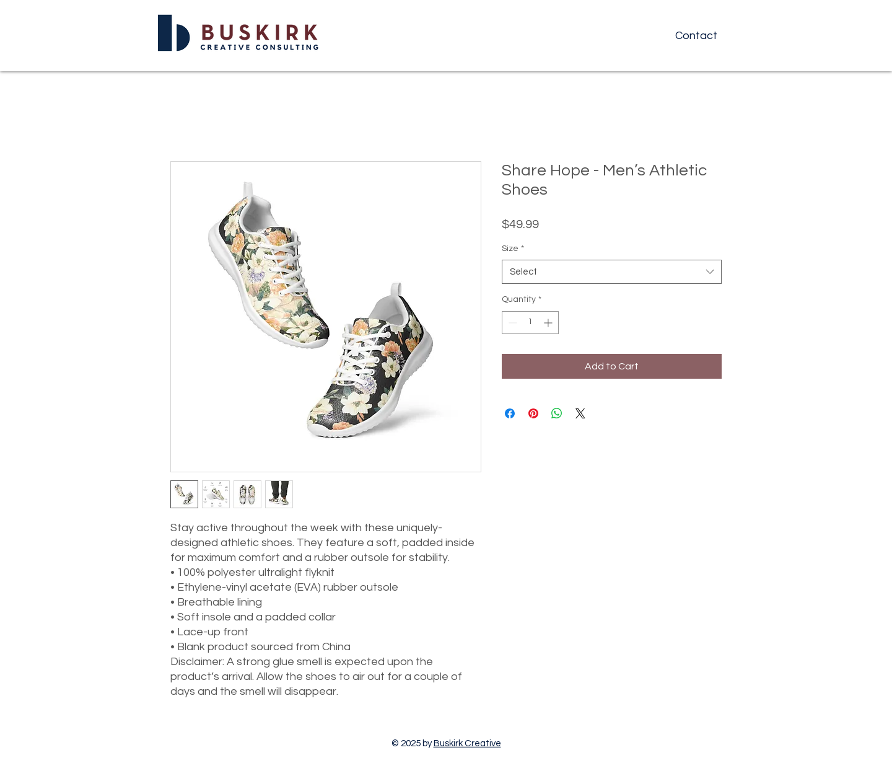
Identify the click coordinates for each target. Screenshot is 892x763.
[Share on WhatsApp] (556, 413)
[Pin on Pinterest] (533, 413)
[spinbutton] (530, 322)
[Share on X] (580, 413)
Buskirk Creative (467, 743)
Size (513, 248)
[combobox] (612, 272)
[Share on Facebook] (509, 413)
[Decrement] (511, 322)
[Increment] (549, 322)
